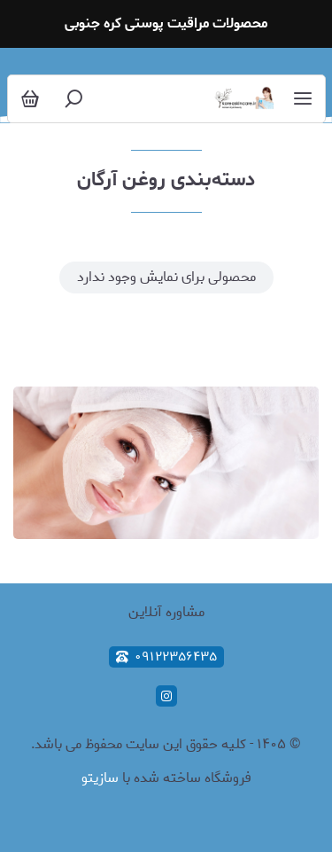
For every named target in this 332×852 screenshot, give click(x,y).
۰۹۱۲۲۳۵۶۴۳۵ (166, 657)
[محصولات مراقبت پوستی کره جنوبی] (244, 99)
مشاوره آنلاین (166, 612)
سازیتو (100, 778)
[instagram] (166, 696)
